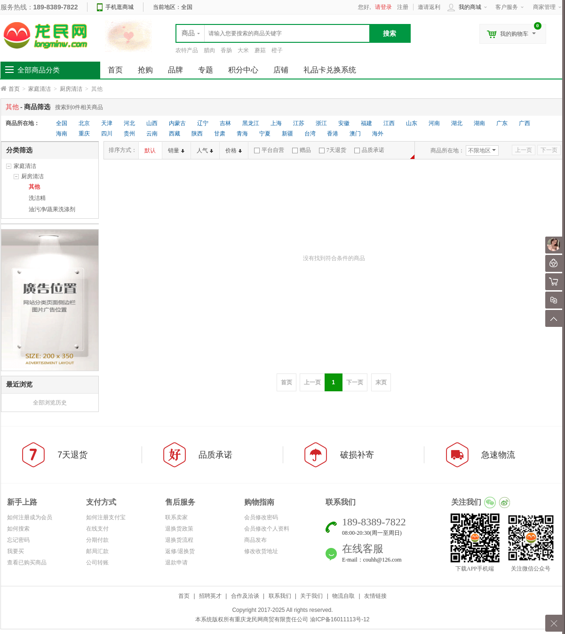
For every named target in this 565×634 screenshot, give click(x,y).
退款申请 (176, 562)
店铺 (280, 70)
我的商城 (470, 7)
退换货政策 (179, 528)
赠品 (301, 150)
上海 (276, 123)
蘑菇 (260, 50)
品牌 (175, 70)
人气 (205, 150)
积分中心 (243, 70)
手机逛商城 (119, 7)
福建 (366, 123)
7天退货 (332, 150)
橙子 (277, 50)
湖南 (479, 123)
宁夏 (265, 133)
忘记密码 (18, 540)
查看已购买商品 (27, 562)
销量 (176, 150)
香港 (332, 133)
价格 (233, 150)
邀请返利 (429, 7)
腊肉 (209, 50)
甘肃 (219, 133)
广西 (524, 123)
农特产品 (186, 50)
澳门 (355, 133)
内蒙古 (177, 123)
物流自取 (343, 596)
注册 (402, 7)
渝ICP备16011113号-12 (340, 619)
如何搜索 (18, 528)
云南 (152, 133)
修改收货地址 (261, 551)
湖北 (456, 123)
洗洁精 (37, 198)
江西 (389, 123)
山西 (152, 123)
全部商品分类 (38, 70)
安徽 (344, 123)
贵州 (129, 133)
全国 (61, 123)
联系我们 (280, 596)
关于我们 (311, 596)
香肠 (226, 50)
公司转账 (97, 562)
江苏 (298, 123)
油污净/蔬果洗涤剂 (52, 209)
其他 (34, 186)
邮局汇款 (97, 551)
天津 (106, 123)
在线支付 (97, 528)
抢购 (145, 70)
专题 (205, 70)
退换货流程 (179, 540)
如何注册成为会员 (29, 517)
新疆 (287, 133)
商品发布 (255, 540)
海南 (61, 133)
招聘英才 (210, 596)
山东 (411, 123)
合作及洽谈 (245, 596)
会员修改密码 (261, 517)
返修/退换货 (180, 551)
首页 (14, 89)
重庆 (84, 133)
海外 (377, 133)
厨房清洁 (71, 89)
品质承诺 (369, 150)
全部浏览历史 (50, 402)
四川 (106, 133)
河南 (434, 123)
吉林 (225, 123)
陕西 (197, 133)
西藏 (174, 133)
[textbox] (272, 33)
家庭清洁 (39, 89)
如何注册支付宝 (106, 517)
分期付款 (97, 540)
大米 (243, 50)
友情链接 (375, 596)
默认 (150, 150)
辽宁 (202, 123)
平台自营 (269, 150)
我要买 (15, 551)
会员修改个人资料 (266, 528)
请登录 (383, 7)
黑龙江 (250, 123)
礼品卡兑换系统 (329, 70)
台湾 (310, 133)
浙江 (321, 123)
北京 (84, 123)
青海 (242, 133)
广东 (502, 123)
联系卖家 (176, 517)
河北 (129, 123)
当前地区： (172, 7)
